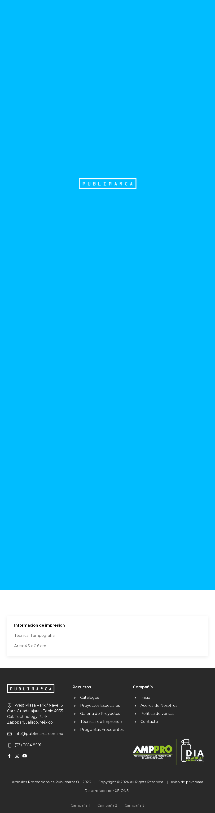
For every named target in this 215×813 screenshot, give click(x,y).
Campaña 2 (107, 805)
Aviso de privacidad (187, 782)
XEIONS (122, 791)
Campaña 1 (80, 805)
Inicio (141, 697)
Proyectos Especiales (96, 705)
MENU (196, 9)
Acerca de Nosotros (155, 705)
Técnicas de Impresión (97, 721)
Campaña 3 (135, 805)
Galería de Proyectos (96, 713)
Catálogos (86, 697)
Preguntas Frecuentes (98, 729)
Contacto (145, 721)
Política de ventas (153, 713)
